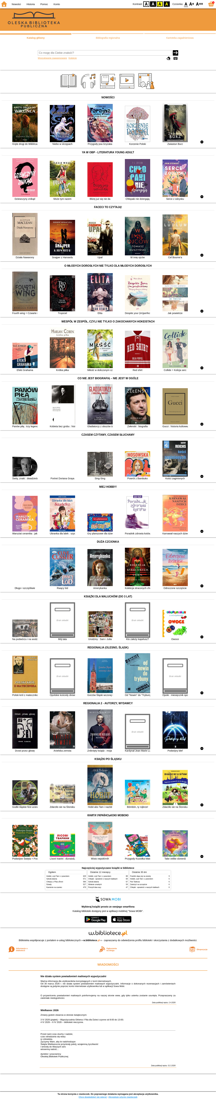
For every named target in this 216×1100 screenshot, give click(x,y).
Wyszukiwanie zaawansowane (52, 58)
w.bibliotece (91, 940)
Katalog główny (36, 38)
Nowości (16, 4)
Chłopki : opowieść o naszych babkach (102, 879)
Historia (30, 4)
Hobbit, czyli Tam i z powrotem (57, 876)
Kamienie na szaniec (54, 887)
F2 (199, 3)
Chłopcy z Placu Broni (54, 882)
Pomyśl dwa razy (94, 887)
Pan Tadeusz (135, 882)
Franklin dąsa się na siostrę (140, 876)
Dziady (49, 884)
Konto (56, 4)
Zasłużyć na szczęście (138, 884)
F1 (191, 3)
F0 (185, 3)
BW (153, 3)
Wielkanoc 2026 (49, 1010)
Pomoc (44, 4)
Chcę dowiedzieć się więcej (93, 1097)
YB (160, 3)
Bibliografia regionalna (108, 38)
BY (166, 3)
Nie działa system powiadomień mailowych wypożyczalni (73, 976)
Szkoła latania (51, 879)
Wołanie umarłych (95, 884)
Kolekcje (73, 58)
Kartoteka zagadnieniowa (180, 38)
